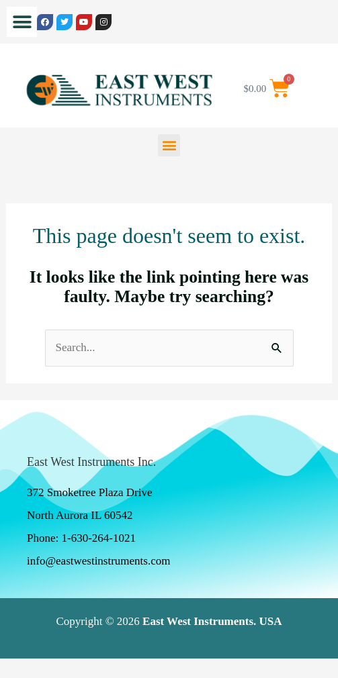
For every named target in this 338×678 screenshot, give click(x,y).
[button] (22, 22)
